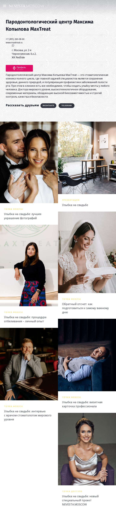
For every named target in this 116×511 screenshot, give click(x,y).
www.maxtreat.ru (14, 42)
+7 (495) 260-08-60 (15, 39)
